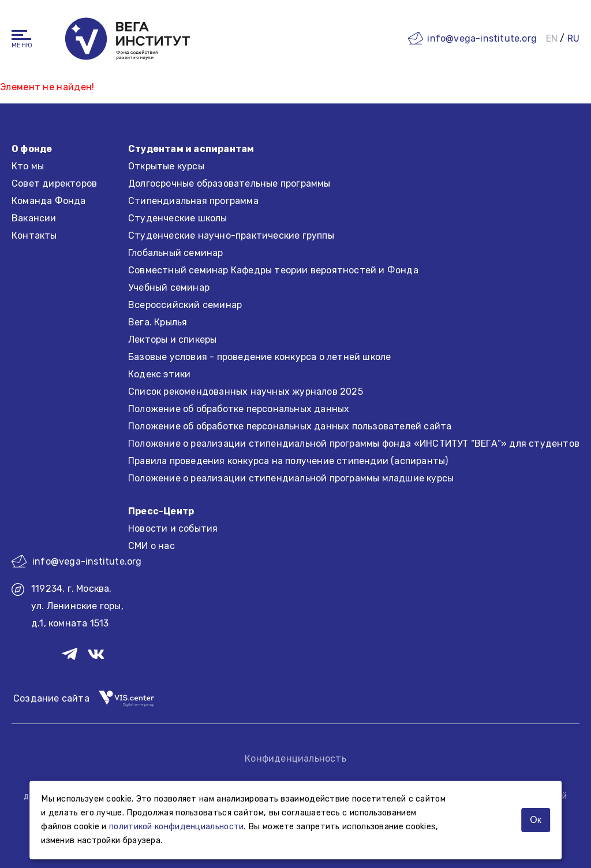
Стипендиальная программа (193, 200)
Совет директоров (54, 183)
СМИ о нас (151, 545)
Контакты (34, 235)
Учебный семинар (169, 287)
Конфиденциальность (295, 758)
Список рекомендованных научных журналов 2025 (245, 391)
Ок (535, 820)
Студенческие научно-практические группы (231, 235)
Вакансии (34, 218)
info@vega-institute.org (482, 38)
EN (552, 38)
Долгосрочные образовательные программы (229, 183)
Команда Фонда (49, 200)
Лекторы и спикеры (172, 339)
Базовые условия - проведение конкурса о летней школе (259, 356)
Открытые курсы (166, 166)
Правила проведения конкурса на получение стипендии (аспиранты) (288, 460)
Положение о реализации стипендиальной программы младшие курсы (291, 478)
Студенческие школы (177, 218)
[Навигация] (21, 35)
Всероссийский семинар (185, 304)
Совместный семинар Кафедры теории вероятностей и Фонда (273, 270)
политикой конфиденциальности (176, 827)
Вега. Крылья (157, 322)
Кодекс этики (159, 374)
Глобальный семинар (175, 252)
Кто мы (28, 166)
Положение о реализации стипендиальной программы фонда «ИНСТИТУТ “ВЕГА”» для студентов (353, 443)
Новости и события (173, 528)
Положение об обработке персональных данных (238, 408)
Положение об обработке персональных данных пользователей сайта (289, 426)
